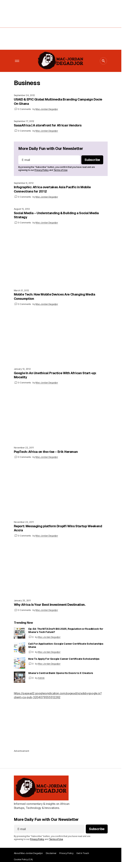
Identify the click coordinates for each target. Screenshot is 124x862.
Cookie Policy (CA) (23, 859)
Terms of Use (60, 170)
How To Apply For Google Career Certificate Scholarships (64, 658)
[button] (17, 61)
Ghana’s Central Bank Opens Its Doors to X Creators (60, 673)
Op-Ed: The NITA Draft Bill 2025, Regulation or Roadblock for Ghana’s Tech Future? (65, 630)
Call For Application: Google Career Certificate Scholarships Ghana (65, 645)
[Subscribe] (92, 159)
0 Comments (24, 109)
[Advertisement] (62, 25)
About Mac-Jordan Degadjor (28, 853)
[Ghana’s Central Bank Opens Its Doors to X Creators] (19, 677)
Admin (41, 678)
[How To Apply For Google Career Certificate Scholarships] (19, 663)
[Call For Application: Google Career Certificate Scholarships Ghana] (19, 648)
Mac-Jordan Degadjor (49, 637)
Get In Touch (82, 853)
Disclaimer (51, 853)
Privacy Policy (41, 170)
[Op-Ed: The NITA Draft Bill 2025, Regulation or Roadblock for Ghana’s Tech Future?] (19, 633)
